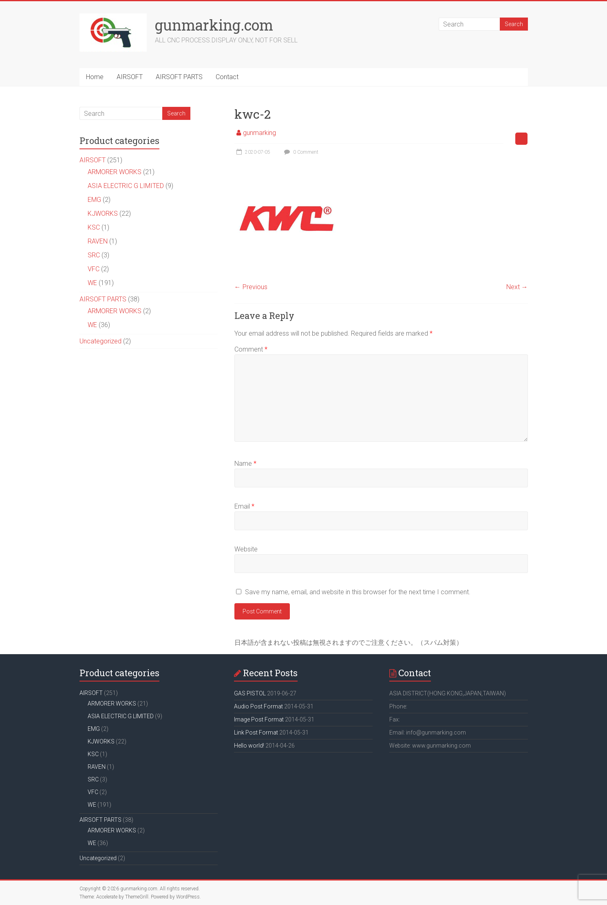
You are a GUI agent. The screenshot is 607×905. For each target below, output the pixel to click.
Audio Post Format (258, 706)
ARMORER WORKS (114, 172)
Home (95, 77)
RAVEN (98, 241)
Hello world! (249, 745)
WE (92, 283)
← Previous (250, 287)
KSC (94, 227)
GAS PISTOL (250, 693)
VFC (93, 269)
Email (244, 506)
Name (245, 463)
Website (246, 549)
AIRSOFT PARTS (179, 77)
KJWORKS (103, 213)
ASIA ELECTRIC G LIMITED (126, 186)
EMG (94, 200)
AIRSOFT (130, 77)
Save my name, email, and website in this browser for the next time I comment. (357, 592)
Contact (227, 77)
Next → (517, 287)
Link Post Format (256, 732)
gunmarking (259, 133)
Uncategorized (100, 341)
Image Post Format (259, 719)
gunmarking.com (214, 25)
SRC (94, 255)
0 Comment (300, 152)
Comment (250, 349)
